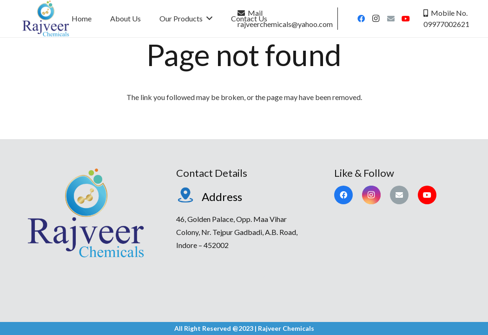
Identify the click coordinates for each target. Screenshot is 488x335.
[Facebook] (361, 18)
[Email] (390, 18)
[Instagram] (376, 18)
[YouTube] (405, 18)
